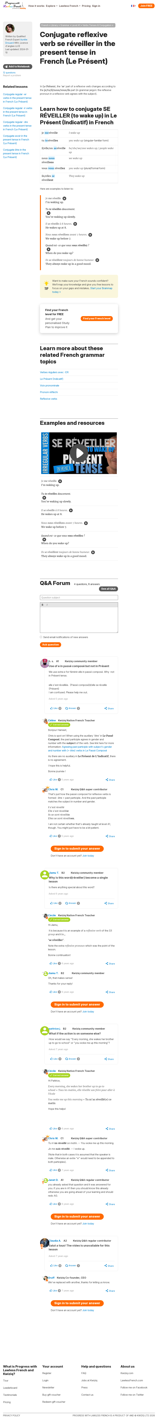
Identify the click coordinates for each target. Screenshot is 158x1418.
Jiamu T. (57, 882)
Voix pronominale (49, 385)
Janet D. (56, 1200)
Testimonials (10, 1394)
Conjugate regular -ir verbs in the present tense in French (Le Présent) (17, 112)
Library (54, 25)
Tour (5, 1380)
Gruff (54, 1302)
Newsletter (48, 1387)
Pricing (86, 5)
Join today (88, 864)
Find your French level (97, 318)
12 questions (9, 72)
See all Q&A (108, 588)
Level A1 (76, 25)
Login (45, 1380)
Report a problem (12, 75)
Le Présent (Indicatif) (51, 378)
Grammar (64, 25)
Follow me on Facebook (133, 1387)
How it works (36, 5)
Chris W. (56, 798)
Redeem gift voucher (53, 1402)
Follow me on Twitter (132, 1394)
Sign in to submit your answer (77, 858)
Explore (51, 5)
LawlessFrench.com (131, 1380)
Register (46, 1373)
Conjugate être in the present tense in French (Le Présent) (16, 153)
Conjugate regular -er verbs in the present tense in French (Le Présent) (17, 98)
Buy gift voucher (51, 1394)
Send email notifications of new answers (65, 637)
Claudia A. (58, 1261)
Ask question (50, 644)
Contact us (87, 1394)
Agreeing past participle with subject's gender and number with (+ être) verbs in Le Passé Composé (82, 755)
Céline (55, 724)
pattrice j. (58, 1039)
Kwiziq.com (126, 1373)
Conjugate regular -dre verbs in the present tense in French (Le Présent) (17, 125)
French (45, 25)
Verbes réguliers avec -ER (54, 372)
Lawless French (69, 5)
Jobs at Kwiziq (89, 1380)
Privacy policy (11, 1415)
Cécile (55, 925)
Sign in (96, 5)
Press (84, 1387)
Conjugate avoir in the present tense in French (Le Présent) (16, 139)
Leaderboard (10, 1387)
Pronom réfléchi (49, 392)
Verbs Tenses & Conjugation (97, 25)
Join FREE (146, 5)
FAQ (83, 1373)
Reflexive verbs (48, 398)
